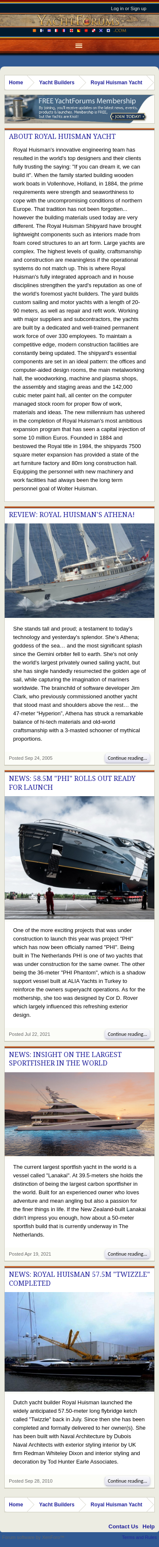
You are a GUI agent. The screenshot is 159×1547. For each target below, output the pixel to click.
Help (148, 1526)
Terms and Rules (139, 1537)
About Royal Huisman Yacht (62, 137)
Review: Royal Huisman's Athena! (72, 515)
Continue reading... (127, 758)
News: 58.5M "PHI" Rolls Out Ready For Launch (72, 783)
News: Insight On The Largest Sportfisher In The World (65, 1059)
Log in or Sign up (128, 8)
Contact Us (123, 1526)
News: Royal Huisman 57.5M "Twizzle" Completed (79, 1278)
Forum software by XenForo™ (33, 1537)
